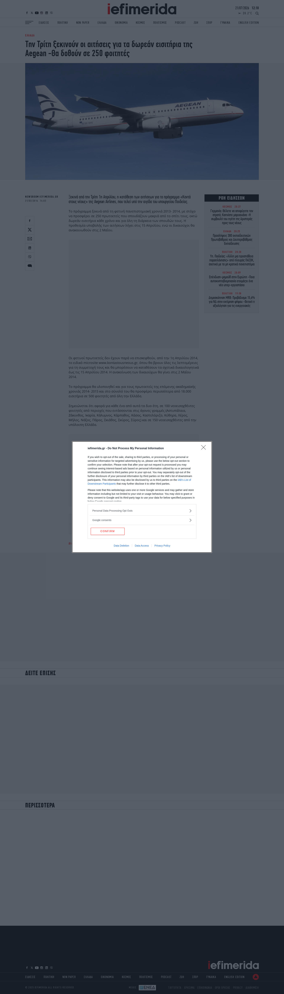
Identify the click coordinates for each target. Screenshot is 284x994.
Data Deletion (121, 545)
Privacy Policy (162, 545)
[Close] (204, 448)
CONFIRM (108, 531)
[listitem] (142, 510)
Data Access (142, 545)
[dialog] (142, 497)
